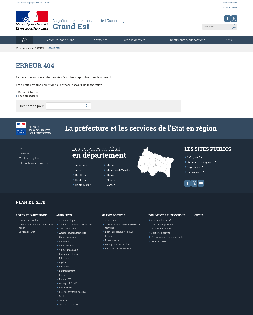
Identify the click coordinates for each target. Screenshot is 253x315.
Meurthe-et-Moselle (118, 170)
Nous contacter (230, 2)
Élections (64, 266)
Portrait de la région (29, 220)
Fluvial (62, 275)
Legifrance (195, 167)
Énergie (109, 236)
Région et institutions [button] (59, 40)
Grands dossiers (134, 40)
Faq (21, 148)
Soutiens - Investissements (118, 248)
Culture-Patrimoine (68, 249)
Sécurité (63, 300)
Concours (64, 241)
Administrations (67, 228)
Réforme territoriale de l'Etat (73, 291)
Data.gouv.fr (195, 172)
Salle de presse (230, 7)
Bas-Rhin (80, 175)
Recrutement (65, 287)
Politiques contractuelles (117, 244)
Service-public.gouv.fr (201, 162)
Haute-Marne (83, 185)
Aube (78, 170)
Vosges (111, 185)
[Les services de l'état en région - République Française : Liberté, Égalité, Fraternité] (99, 27)
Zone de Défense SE (68, 304)
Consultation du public (162, 220)
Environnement (67, 270)
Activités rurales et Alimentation (75, 224)
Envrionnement (113, 240)
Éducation (64, 258)
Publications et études (162, 228)
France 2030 (65, 279)
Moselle (111, 180)
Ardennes (81, 165)
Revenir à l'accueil (29, 92)
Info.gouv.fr (195, 157)
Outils (229, 40)
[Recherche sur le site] (219, 26)
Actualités (101, 40)
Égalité (62, 262)
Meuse (111, 175)
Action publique (67, 220)
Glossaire (24, 153)
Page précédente (28, 96)
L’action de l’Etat (27, 231)
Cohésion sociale (67, 237)
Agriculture (110, 220)
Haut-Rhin (81, 180)
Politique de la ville (68, 283)
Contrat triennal (67, 245)
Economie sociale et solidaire (119, 231)
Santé (62, 296)
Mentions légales (29, 158)
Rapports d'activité (160, 232)
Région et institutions (31, 215)
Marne (110, 165)
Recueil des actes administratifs (167, 237)
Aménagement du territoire (72, 232)
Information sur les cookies (34, 163)
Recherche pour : (32, 106)
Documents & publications (187, 40)
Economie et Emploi (69, 253)
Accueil (39, 48)
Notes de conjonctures (162, 224)
